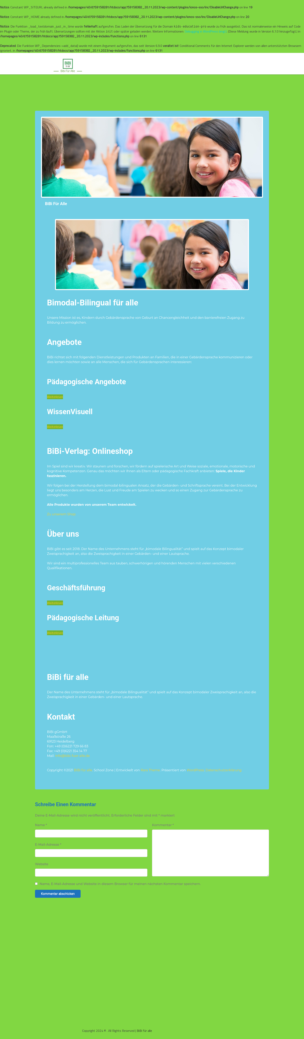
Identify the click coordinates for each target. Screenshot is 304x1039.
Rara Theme (150, 770)
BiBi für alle (56, 203)
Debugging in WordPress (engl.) (206, 31)
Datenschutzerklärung (223, 770)
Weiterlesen (55, 396)
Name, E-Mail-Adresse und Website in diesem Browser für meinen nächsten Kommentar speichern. (120, 884)
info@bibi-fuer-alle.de (72, 756)
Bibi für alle (68, 71)
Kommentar (163, 825)
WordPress (195, 770)
